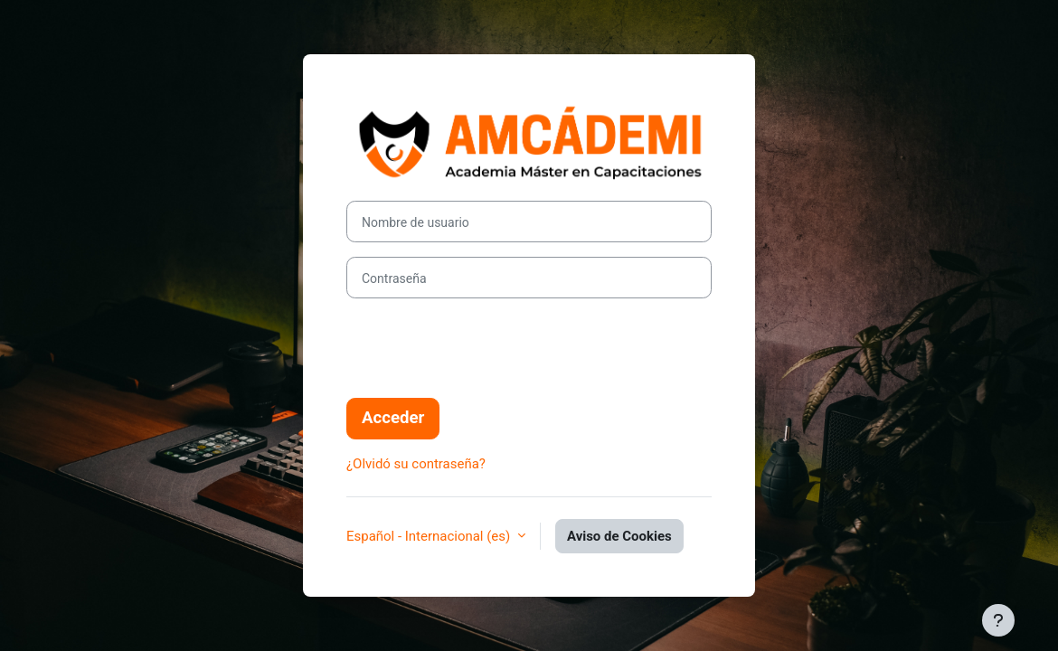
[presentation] (483, 348)
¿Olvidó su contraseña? (416, 464)
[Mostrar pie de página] (998, 620)
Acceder (393, 418)
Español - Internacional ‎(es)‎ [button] (430, 536)
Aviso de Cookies (619, 536)
